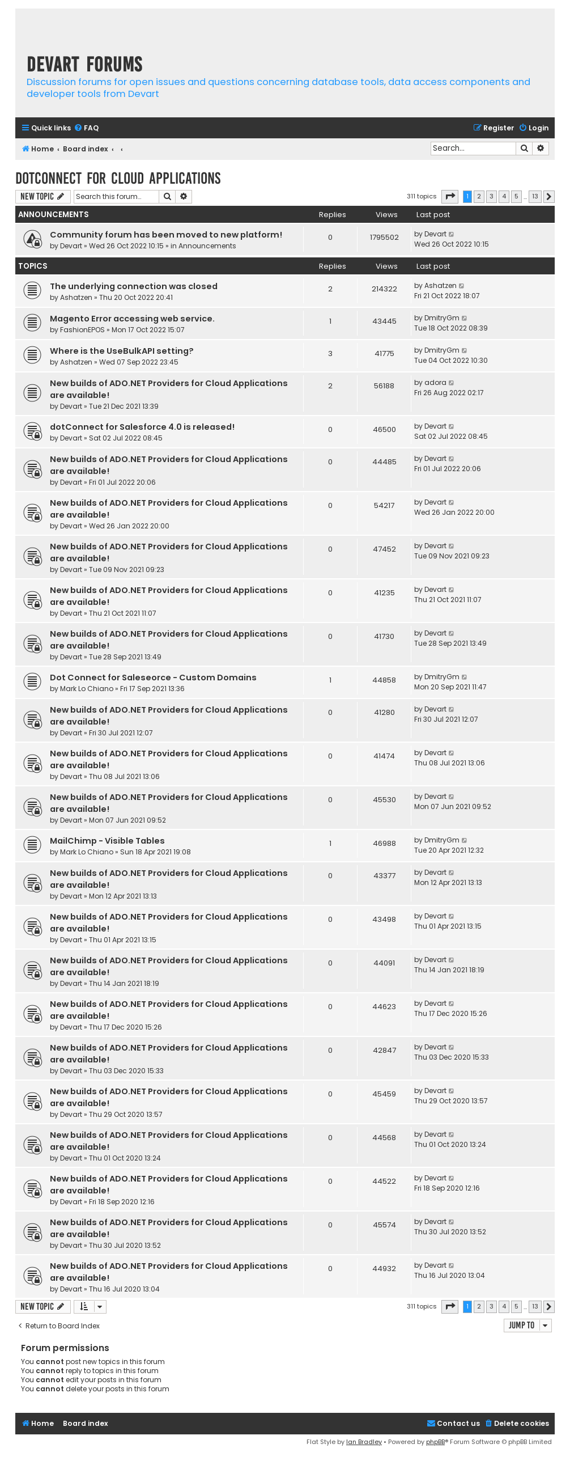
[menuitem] (86, 128)
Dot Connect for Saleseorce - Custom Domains (153, 677)
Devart (71, 246)
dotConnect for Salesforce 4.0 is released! (142, 427)
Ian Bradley (364, 1441)
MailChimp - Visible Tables (107, 840)
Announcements (207, 246)
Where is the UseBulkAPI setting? (122, 351)
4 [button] (504, 196)
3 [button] (492, 196)
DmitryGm (442, 318)
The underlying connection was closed (134, 286)
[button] (449, 197)
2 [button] (479, 196)
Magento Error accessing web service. (132, 318)
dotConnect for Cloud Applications (117, 178)
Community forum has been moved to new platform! (166, 234)
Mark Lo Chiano (86, 688)
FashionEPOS (82, 330)
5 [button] (516, 196)
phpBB (435, 1441)
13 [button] (535, 196)
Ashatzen (76, 297)
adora (435, 382)
